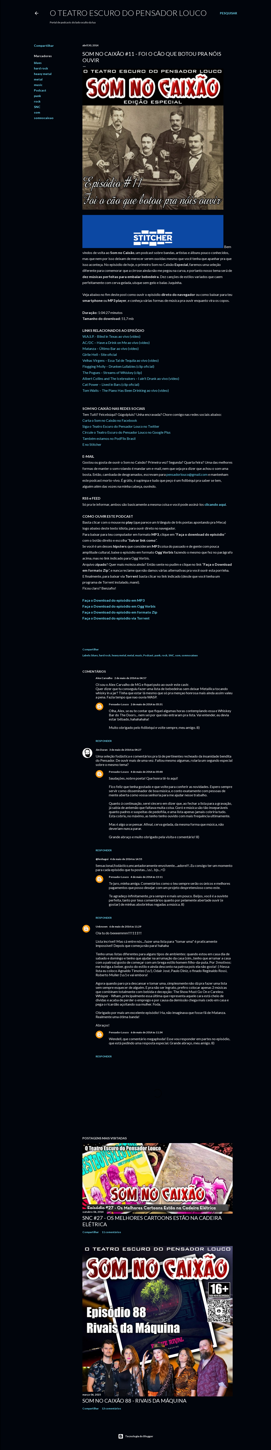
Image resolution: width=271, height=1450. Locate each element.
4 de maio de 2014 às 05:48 (147, 771)
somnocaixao (44, 118)
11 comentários (111, 1232)
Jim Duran (102, 749)
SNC (37, 107)
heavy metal (43, 74)
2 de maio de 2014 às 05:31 (147, 704)
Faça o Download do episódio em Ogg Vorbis (119, 606)
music (38, 85)
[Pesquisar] (228, 13)
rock (37, 101)
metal (38, 79)
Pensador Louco (119, 704)
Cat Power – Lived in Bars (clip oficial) (110, 384)
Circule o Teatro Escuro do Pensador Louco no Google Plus (126, 432)
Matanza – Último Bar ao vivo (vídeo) (110, 348)
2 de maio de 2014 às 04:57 (130, 678)
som (37, 112)
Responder (104, 741)
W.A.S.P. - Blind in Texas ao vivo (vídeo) (111, 336)
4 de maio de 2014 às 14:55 (126, 859)
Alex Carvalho (104, 678)
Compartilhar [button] (44, 45)
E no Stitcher (91, 444)
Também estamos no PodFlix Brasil (109, 438)
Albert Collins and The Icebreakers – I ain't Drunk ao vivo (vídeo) (130, 378)
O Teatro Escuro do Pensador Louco (128, 13)
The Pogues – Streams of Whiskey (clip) (112, 372)
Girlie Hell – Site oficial (99, 354)
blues (38, 63)
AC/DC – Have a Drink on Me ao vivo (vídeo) (116, 342)
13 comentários (111, 1408)
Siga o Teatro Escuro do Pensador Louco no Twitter (120, 426)
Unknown (102, 926)
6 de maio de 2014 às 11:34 (147, 1032)
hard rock (41, 68)
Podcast (40, 90)
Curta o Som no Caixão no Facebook (109, 420)
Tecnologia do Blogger (135, 1436)
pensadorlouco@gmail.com (187, 474)
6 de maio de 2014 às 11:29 (125, 926)
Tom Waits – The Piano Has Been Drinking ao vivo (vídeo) (125, 390)
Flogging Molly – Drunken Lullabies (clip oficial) (118, 366)
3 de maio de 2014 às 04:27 (125, 749)
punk (37, 96)
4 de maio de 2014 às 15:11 (147, 877)
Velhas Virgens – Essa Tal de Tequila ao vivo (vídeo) (120, 360)
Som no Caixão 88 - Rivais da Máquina (134, 1400)
